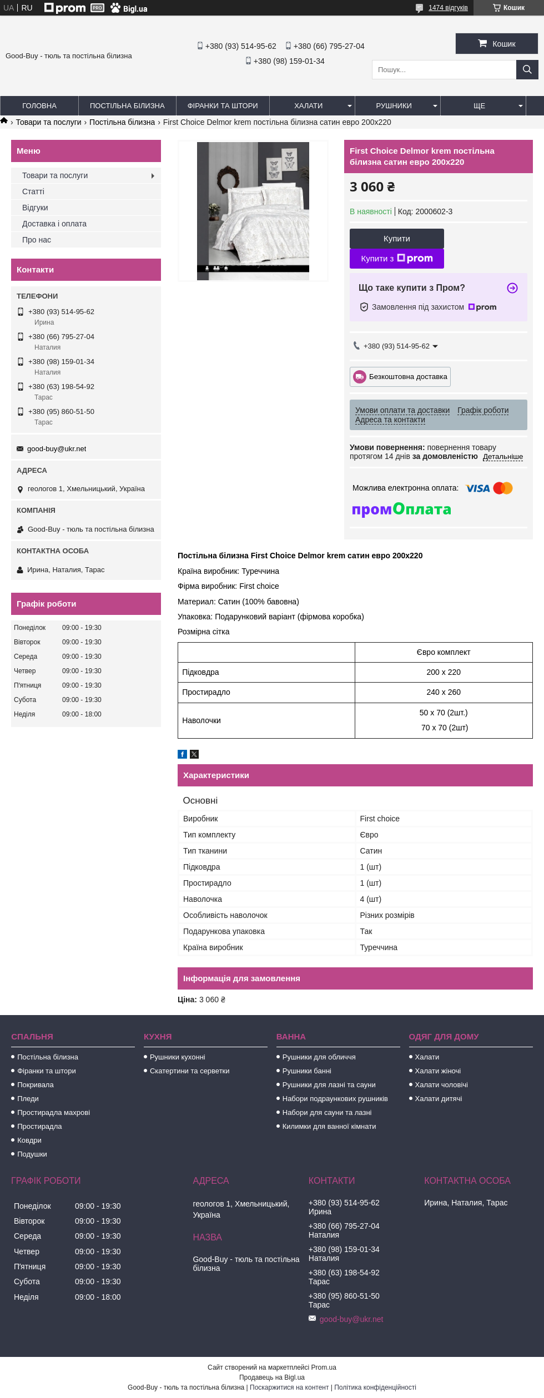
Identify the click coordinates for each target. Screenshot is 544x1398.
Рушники (394, 106)
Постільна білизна (127, 106)
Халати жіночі (438, 1071)
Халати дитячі (438, 1098)
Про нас (36, 239)
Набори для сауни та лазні (327, 1112)
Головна (39, 106)
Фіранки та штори (223, 106)
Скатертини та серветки (190, 1071)
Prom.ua (323, 1367)
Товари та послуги (48, 122)
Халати (308, 106)
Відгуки (35, 207)
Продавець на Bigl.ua (272, 1377)
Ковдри (29, 1140)
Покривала (35, 1085)
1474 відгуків (448, 8)
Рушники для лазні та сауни (329, 1085)
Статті (33, 191)
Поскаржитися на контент (289, 1387)
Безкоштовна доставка (408, 376)
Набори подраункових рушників (335, 1098)
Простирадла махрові (53, 1112)
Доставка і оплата (54, 223)
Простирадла (39, 1126)
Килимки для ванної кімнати (329, 1126)
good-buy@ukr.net (56, 449)
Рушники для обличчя (319, 1057)
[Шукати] (527, 69)
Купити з (396, 259)
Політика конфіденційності (375, 1387)
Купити (397, 238)
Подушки (32, 1154)
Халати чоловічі (441, 1085)
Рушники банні (307, 1071)
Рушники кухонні (177, 1057)
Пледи (28, 1098)
